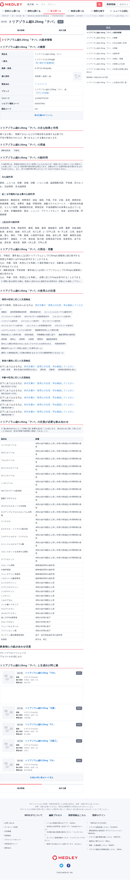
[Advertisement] (33, 695)
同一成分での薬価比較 (45, 63)
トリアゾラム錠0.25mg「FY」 (40, 724)
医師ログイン (98, 815)
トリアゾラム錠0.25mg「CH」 (40, 760)
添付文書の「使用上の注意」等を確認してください (49, 366)
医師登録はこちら (77, 815)
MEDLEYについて (33, 815)
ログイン (124, 4)
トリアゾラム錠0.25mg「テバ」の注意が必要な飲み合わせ (107, 70)
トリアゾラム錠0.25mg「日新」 (41, 708)
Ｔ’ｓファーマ (41, 84)
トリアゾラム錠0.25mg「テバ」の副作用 (102, 54)
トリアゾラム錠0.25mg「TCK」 (41, 673)
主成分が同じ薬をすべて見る (41, 778)
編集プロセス (55, 815)
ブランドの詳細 (42, 93)
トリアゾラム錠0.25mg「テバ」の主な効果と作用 (106, 43)
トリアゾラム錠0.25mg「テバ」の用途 (102, 48)
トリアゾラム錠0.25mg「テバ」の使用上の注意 (105, 64)
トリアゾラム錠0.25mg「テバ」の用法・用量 (104, 59)
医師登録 (111, 4)
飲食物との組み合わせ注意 (97, 77)
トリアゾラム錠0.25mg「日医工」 (42, 741)
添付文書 (62, 30)
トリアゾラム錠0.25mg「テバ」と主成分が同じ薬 (106, 82)
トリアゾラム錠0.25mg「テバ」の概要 (102, 38)
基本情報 (20, 30)
